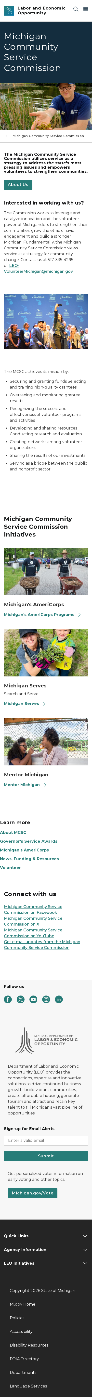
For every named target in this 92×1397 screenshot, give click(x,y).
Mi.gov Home (22, 1304)
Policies (17, 1318)
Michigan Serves (25, 703)
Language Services (28, 1386)
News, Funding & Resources (29, 859)
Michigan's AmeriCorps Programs (42, 614)
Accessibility (21, 1331)
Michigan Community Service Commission (48, 136)
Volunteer (10, 867)
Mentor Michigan (25, 784)
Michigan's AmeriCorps (24, 850)
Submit (46, 1156)
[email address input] (46, 1140)
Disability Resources (29, 1345)
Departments (23, 1372)
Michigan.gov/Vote (32, 1193)
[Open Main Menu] (86, 9)
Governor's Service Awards (28, 841)
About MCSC (13, 832)
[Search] (76, 9)
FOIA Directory (24, 1359)
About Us (18, 184)
